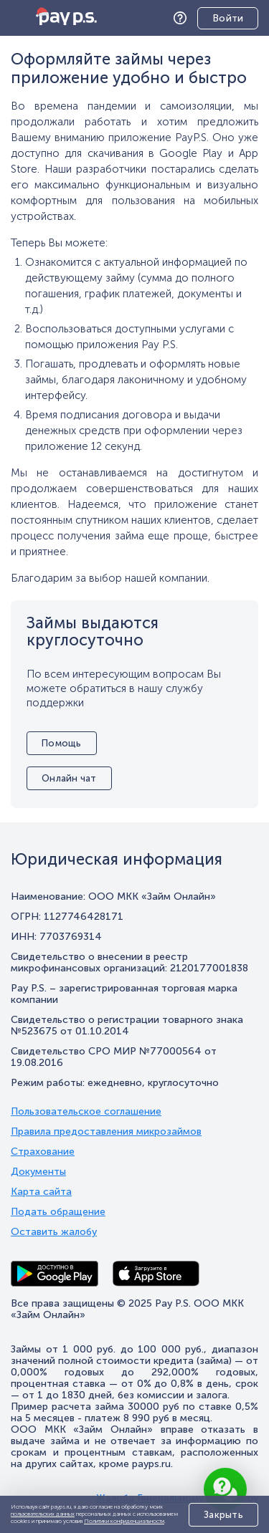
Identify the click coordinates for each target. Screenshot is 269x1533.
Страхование (43, 1152)
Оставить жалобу (54, 1232)
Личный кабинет (217, 19)
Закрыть (223, 1514)
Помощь (184, 18)
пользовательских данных (43, 1513)
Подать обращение (58, 1212)
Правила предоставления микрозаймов (106, 1132)
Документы (38, 1172)
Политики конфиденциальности (124, 1520)
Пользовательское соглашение (86, 1112)
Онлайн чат (69, 778)
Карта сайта (41, 1192)
